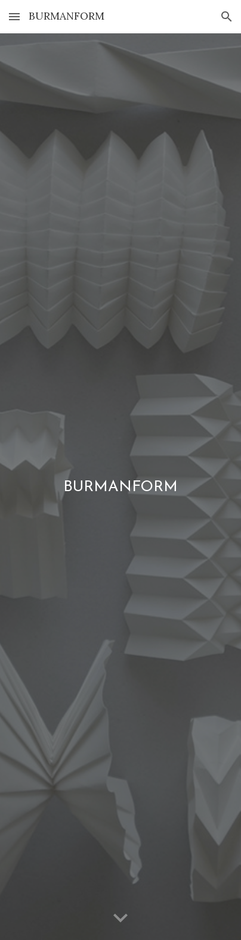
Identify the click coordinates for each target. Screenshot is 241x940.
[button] (14, 16)
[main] (120, 487)
